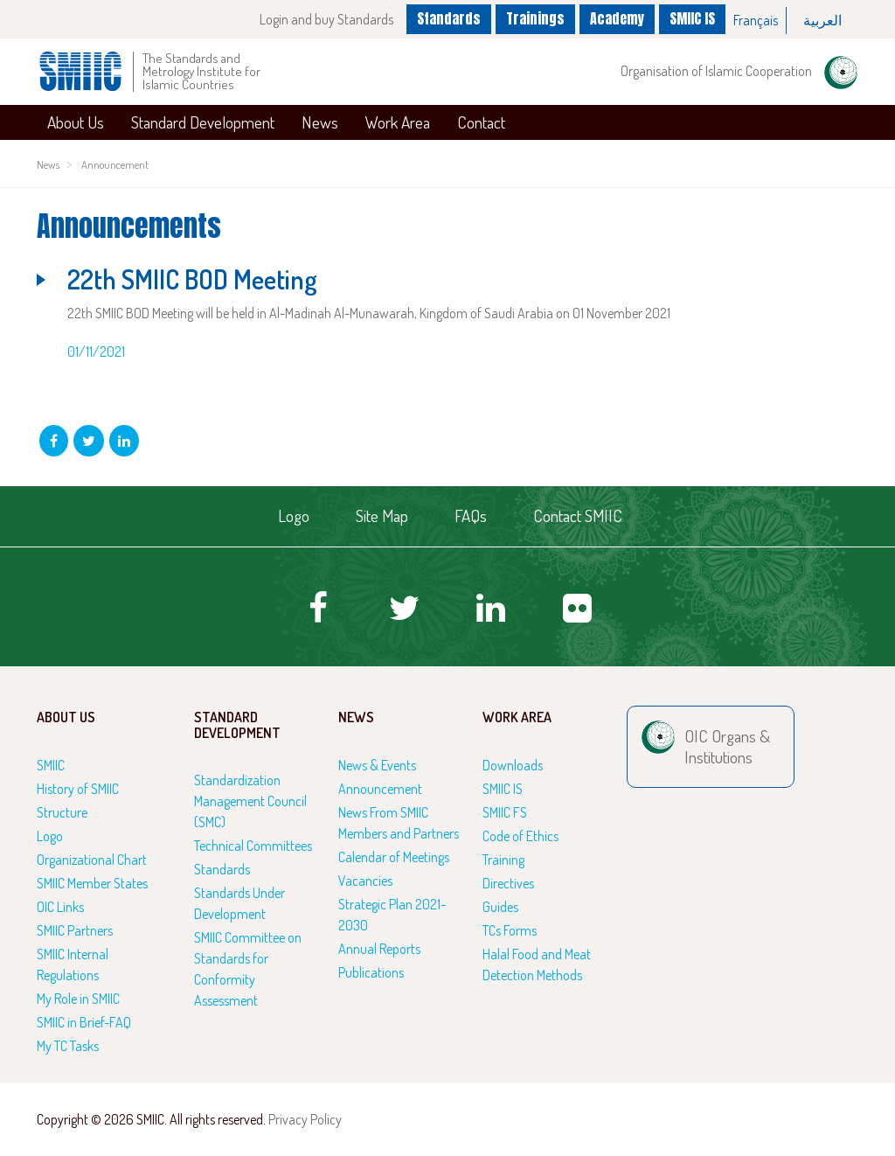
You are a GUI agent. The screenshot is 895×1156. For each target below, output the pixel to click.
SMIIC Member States (92, 883)
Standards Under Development (239, 903)
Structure (62, 812)
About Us (75, 122)
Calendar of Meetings (393, 857)
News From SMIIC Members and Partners (398, 823)
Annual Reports (379, 949)
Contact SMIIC (577, 515)
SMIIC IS (692, 18)
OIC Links (60, 907)
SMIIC (51, 765)
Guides (500, 907)
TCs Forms (509, 930)
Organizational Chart (92, 859)
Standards (449, 18)
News (320, 122)
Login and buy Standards (326, 19)
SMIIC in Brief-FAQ (84, 1022)
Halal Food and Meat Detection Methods (536, 964)
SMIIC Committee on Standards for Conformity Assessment (248, 969)
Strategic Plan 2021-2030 (392, 914)
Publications (371, 972)
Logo (293, 515)
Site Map (382, 515)
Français (755, 20)
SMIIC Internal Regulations (72, 964)
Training (503, 859)
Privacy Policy (305, 1119)
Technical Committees (253, 845)
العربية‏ (822, 20)
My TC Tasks (68, 1046)
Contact (481, 122)
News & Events (377, 765)
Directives (508, 883)
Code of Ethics (520, 836)
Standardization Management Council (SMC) (250, 801)
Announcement (115, 164)
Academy (617, 18)
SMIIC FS (504, 812)
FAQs (470, 515)
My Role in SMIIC (78, 998)
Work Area (397, 122)
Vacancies (365, 880)
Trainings (535, 18)
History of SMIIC (78, 788)
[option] (756, 20)
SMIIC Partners (75, 930)
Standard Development (202, 122)
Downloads (512, 765)
